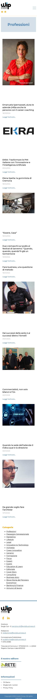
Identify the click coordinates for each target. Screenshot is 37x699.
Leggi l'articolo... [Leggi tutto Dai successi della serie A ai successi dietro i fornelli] (9, 343)
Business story (12, 577)
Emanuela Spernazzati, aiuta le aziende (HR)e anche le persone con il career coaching (18, 107)
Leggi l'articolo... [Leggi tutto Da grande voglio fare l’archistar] (9, 517)
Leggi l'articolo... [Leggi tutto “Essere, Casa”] (9, 240)
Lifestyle (10, 540)
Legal (8, 542)
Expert (9, 561)
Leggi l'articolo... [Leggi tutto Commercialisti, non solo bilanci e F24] (9, 399)
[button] (34, 7)
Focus (9, 558)
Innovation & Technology (17, 545)
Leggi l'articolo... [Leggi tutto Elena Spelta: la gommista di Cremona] (9, 188)
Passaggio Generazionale (17, 534)
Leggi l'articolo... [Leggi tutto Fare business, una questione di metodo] (9, 277)
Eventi (9, 564)
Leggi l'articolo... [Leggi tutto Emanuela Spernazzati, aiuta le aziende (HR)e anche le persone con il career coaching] (9, 117)
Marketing (11, 537)
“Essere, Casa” (9, 233)
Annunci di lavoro (14, 588)
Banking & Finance (14, 585)
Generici (10, 553)
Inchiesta (10, 548)
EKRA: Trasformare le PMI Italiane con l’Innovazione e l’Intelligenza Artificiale (16, 162)
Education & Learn (14, 566)
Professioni (11, 531)
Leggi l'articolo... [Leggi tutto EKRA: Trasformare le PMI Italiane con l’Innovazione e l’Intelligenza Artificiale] (9, 172)
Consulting (11, 575)
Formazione (11, 556)
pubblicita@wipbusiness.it (14, 639)
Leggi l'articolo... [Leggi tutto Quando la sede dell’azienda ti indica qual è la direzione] (9, 455)
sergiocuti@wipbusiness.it (23, 626)
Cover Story (11, 572)
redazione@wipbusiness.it (14, 633)
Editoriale (10, 569)
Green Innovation (14, 550)
